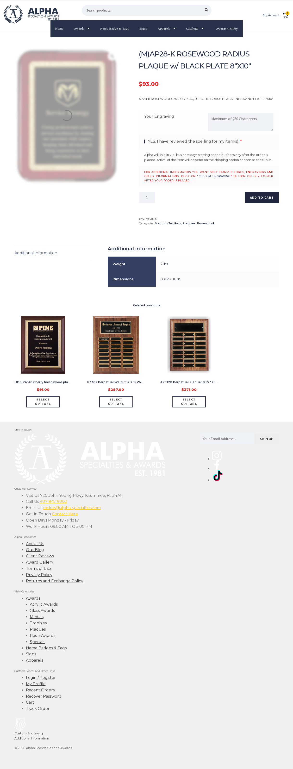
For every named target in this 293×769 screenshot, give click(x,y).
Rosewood (205, 223)
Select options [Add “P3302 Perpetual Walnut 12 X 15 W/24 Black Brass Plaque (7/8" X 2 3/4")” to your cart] (116, 402)
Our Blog (35, 550)
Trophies (38, 623)
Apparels (164, 28)
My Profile (36, 684)
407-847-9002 (53, 501)
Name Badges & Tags (46, 648)
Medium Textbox (168, 223)
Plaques (188, 223)
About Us (35, 543)
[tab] (53, 253)
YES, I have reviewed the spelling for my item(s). (193, 141)
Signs (143, 28)
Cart (30, 702)
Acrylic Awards (44, 604)
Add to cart (262, 197)
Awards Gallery (227, 28)
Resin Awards (42, 635)
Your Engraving (159, 116)
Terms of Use (38, 568)
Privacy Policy (39, 574)
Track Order (38, 708)
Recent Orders (40, 690)
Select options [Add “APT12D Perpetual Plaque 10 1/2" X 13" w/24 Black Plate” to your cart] (189, 402)
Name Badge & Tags (114, 28)
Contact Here (65, 514)
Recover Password (44, 696)
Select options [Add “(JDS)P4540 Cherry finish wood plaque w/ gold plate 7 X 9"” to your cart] (43, 402)
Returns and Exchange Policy (54, 581)
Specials (37, 642)
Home (59, 28)
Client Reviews (40, 556)
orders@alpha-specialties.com (72, 507)
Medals (37, 617)
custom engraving (215, 176)
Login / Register (41, 677)
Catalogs (192, 28)
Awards (79, 28)
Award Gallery (39, 562)
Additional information (35, 253)
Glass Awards (42, 610)
